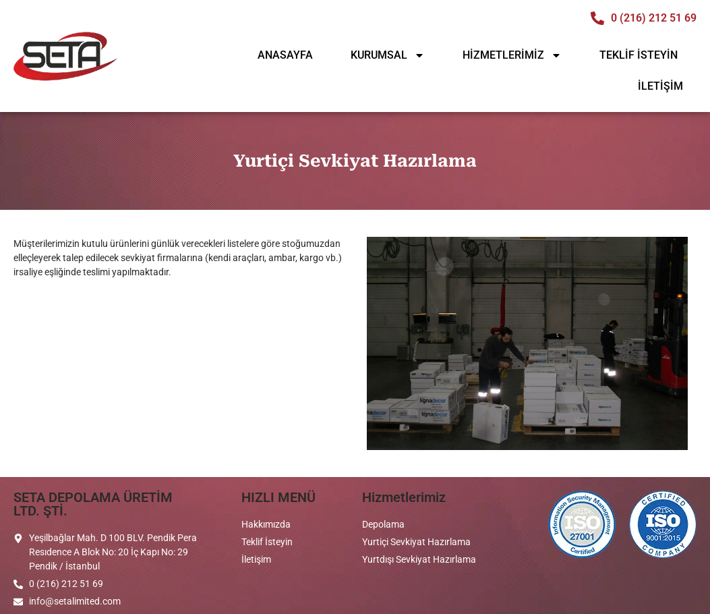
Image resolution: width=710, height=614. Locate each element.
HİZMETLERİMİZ (512, 55)
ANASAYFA (285, 55)
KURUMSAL (388, 55)
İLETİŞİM (660, 86)
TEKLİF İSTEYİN (638, 55)
